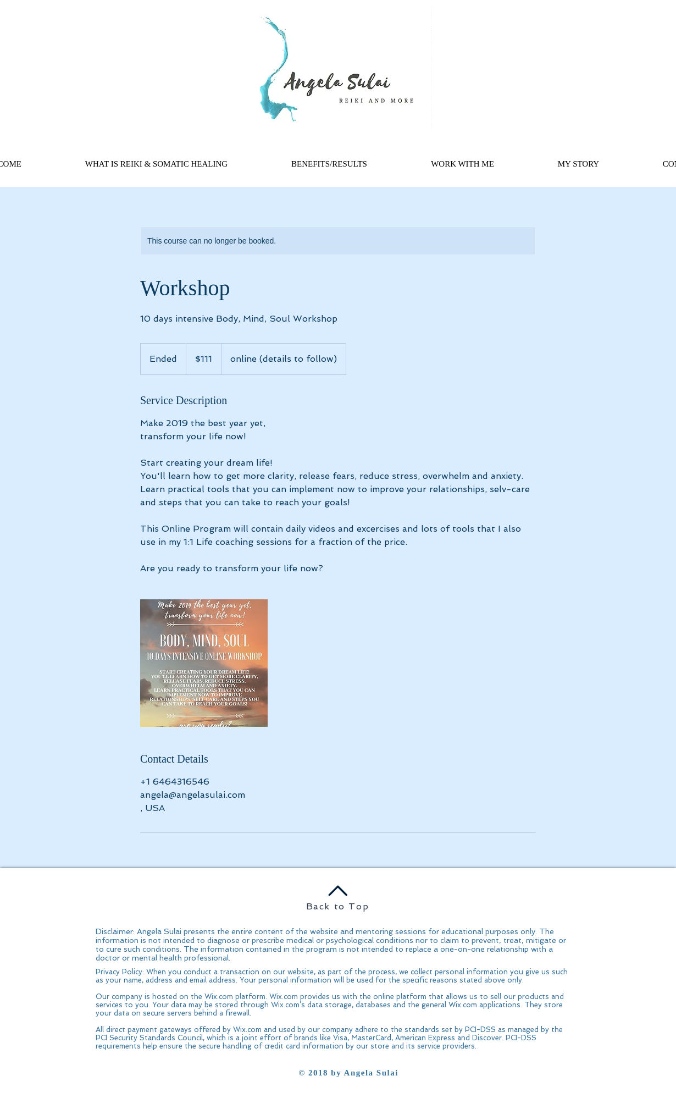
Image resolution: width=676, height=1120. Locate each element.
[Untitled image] (204, 663)
